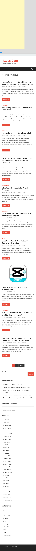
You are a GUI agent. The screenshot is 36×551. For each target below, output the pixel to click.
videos (5, 529)
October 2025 (7, 436)
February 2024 (7, 491)
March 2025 (6, 456)
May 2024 (6, 483)
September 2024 (7, 472)
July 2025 (5, 444)
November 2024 (7, 467)
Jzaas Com (10, 61)
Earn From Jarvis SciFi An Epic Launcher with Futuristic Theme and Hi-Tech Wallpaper (17, 160)
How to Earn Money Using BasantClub (16, 133)
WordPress (11, 549)
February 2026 (7, 425)
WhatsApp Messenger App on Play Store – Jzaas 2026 (18, 397)
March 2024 (6, 489)
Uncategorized (7, 524)
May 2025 (6, 450)
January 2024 (7, 494)
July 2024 (5, 478)
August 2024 (6, 475)
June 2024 (6, 480)
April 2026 (6, 420)
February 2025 (7, 458)
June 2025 (6, 447)
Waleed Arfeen (7, 535)
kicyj (15, 86)
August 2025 (6, 442)
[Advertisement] (12, 24)
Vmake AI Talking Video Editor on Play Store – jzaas (17, 395)
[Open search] (32, 69)
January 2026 (7, 428)
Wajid (3, 156)
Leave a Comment (22, 86)
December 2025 (7, 431)
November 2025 (7, 433)
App (4, 510)
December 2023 (7, 497)
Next (21, 365)
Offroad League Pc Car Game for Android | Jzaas (16, 387)
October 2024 (7, 469)
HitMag (18, 549)
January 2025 (7, 461)
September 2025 (7, 439)
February (5, 518)
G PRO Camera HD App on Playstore (13, 384)
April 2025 (6, 453)
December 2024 (7, 464)
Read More (5, 99)
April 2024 (6, 486)
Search (4, 371)
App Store (5, 513)
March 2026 (6, 422)
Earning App (5, 79)
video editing (5, 185)
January (4, 285)
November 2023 (7, 500)
